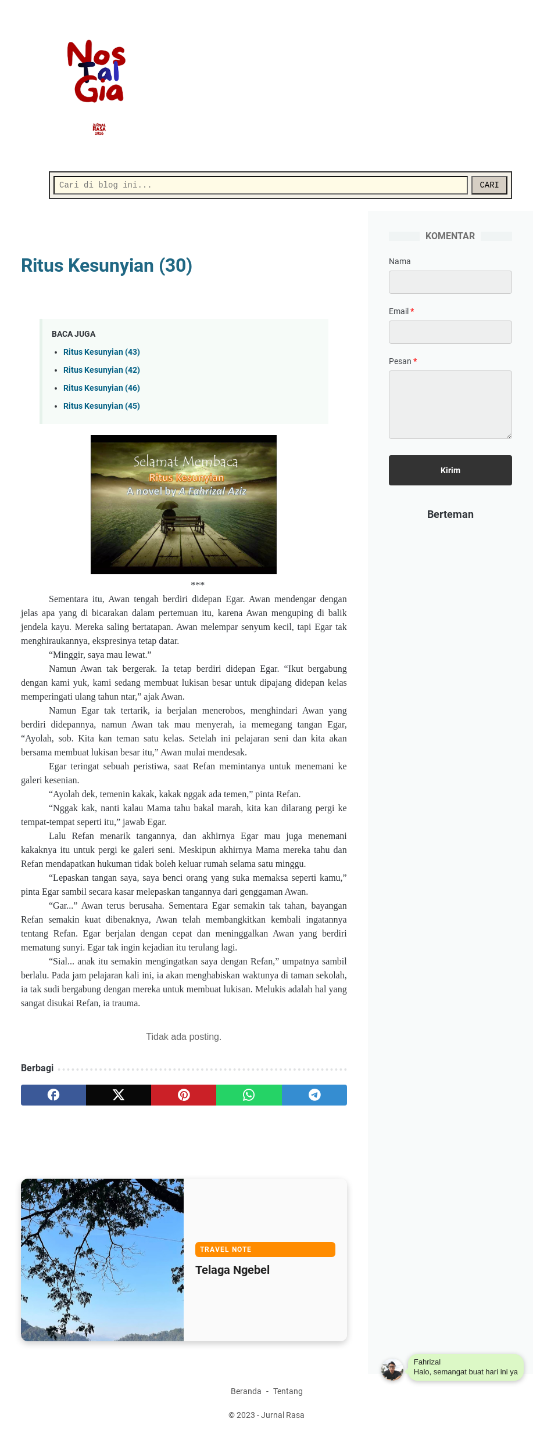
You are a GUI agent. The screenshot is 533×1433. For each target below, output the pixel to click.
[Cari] (260, 185)
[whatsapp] (248, 1095)
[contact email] (450, 332)
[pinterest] (183, 1095)
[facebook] (53, 1095)
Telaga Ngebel (232, 1270)
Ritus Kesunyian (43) (101, 352)
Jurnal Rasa (283, 1415)
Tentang (288, 1391)
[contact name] (450, 282)
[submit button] (450, 470)
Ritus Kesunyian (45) (101, 406)
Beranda (246, 1391)
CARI (489, 185)
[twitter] (118, 1095)
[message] (450, 404)
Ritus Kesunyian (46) (101, 388)
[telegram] (314, 1095)
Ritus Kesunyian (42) (101, 370)
